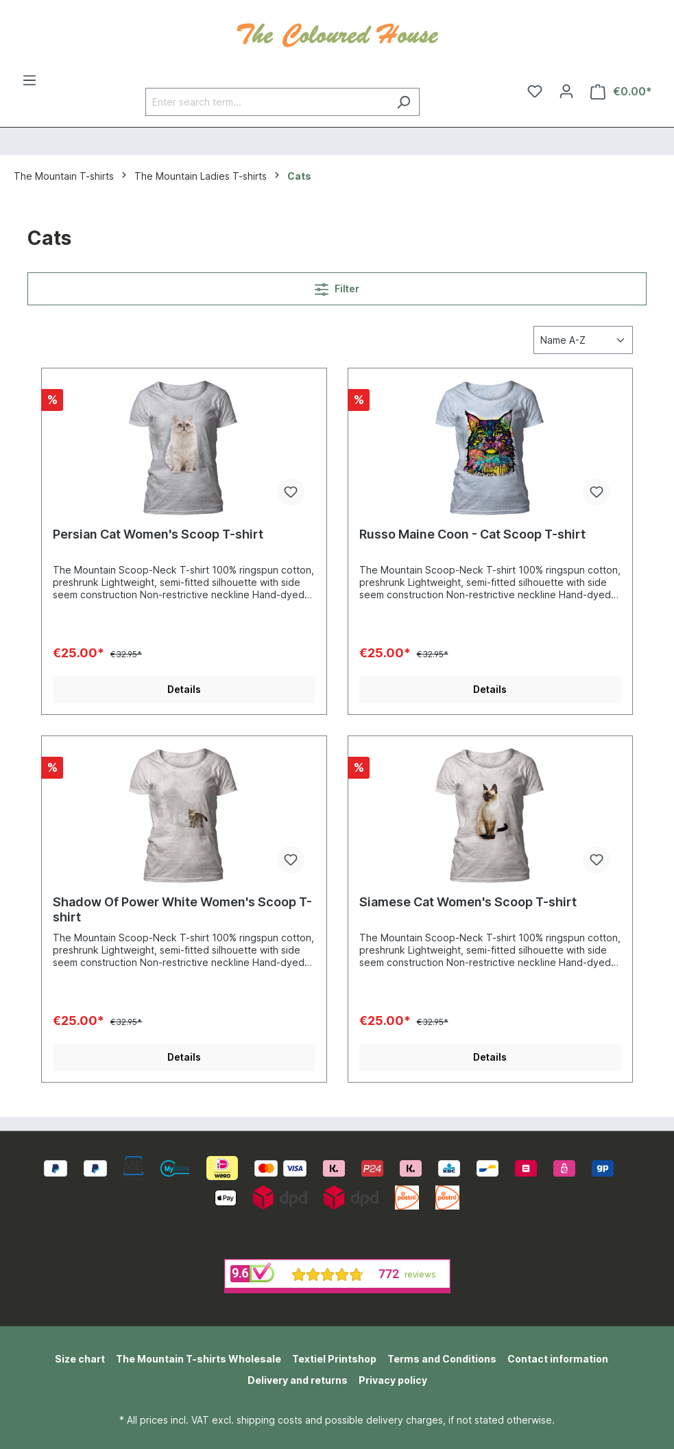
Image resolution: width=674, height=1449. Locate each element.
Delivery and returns (298, 1380)
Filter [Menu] (337, 286)
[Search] (403, 102)
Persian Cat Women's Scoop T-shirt (158, 534)
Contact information (557, 1359)
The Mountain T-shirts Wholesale (198, 1359)
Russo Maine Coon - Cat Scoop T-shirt (472, 534)
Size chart (80, 1359)
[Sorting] (583, 340)
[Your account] (566, 91)
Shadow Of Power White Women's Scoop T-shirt (182, 909)
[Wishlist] (535, 91)
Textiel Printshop (334, 1359)
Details (184, 689)
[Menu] (29, 80)
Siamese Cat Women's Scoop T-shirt (468, 902)
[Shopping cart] (621, 91)
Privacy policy (393, 1380)
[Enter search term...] (266, 102)
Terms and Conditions (441, 1359)
